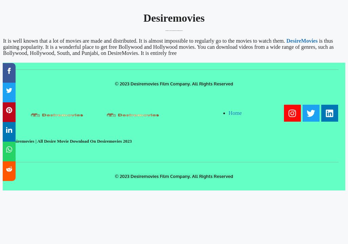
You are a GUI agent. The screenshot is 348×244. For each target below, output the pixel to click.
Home (235, 113)
